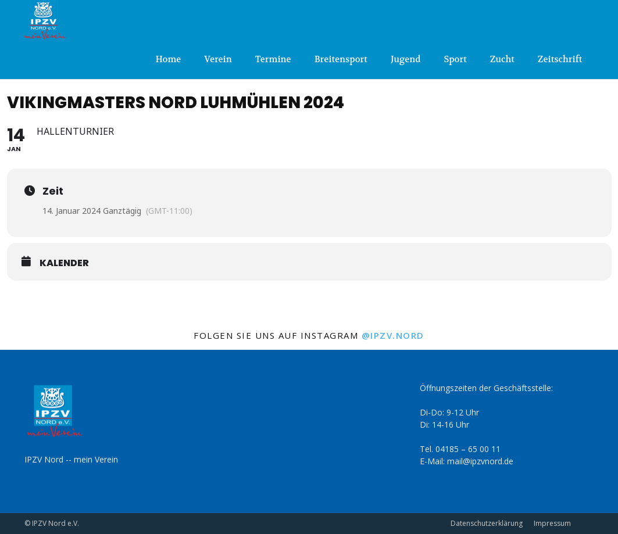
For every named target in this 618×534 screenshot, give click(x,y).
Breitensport (341, 59)
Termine (273, 59)
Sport (455, 59)
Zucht (502, 59)
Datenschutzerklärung (487, 523)
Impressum (552, 523)
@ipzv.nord (393, 335)
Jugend (405, 59)
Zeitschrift (560, 59)
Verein (217, 59)
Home (168, 59)
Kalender (64, 263)
